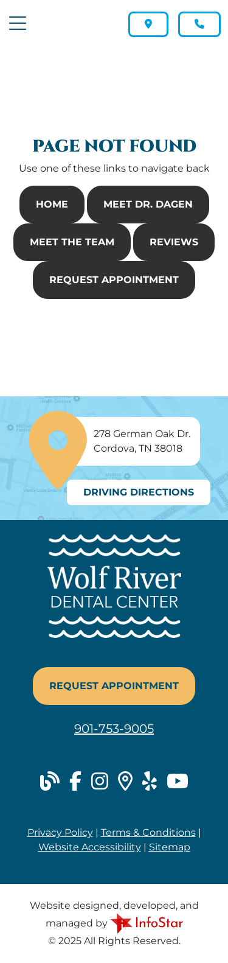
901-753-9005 (114, 728)
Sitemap (169, 847)
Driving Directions (138, 492)
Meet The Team (72, 242)
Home (52, 204)
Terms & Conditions (148, 832)
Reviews (174, 242)
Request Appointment (114, 279)
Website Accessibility (89, 847)
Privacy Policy (60, 832)
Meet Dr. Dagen (148, 204)
